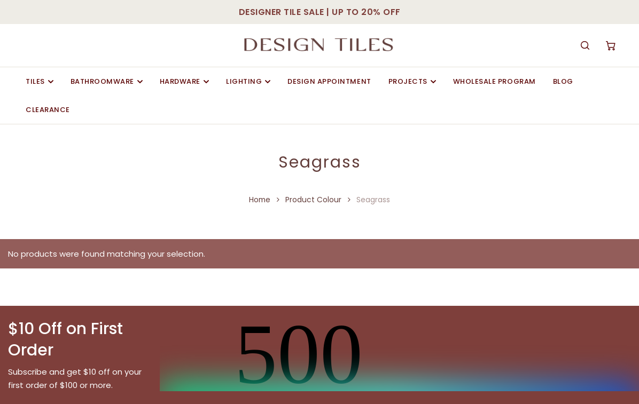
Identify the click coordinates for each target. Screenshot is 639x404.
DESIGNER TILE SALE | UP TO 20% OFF (320, 12)
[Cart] (610, 45)
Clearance (48, 110)
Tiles (39, 81)
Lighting (248, 81)
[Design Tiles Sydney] (319, 45)
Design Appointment (329, 81)
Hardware (184, 81)
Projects (412, 81)
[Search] (585, 45)
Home (259, 200)
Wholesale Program (494, 81)
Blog (563, 81)
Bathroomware (107, 81)
